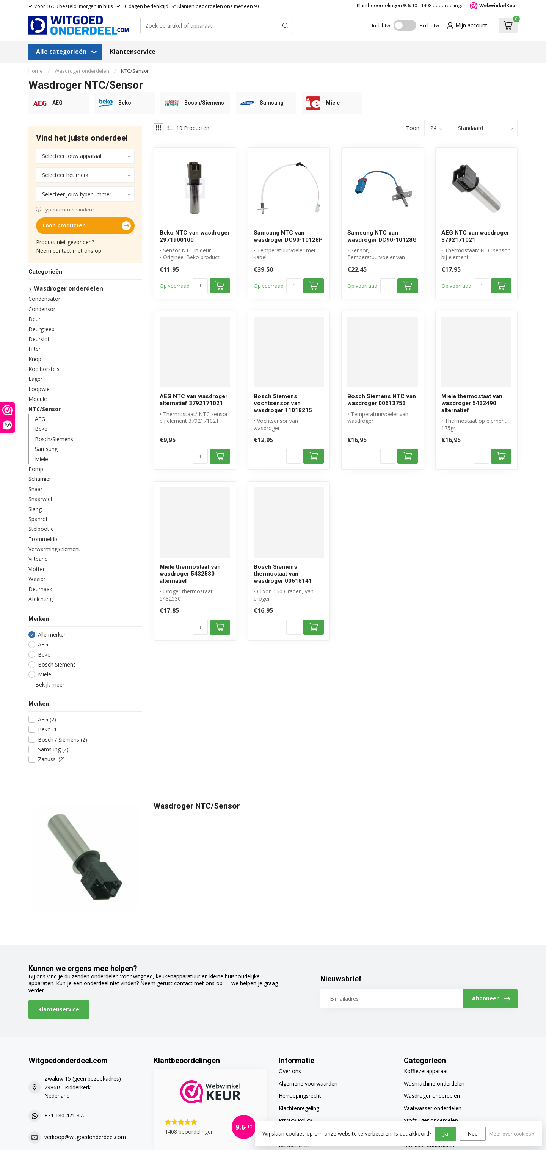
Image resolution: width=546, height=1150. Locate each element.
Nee (473, 1133)
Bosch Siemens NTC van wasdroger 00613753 (381, 400)
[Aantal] (200, 285)
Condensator (44, 298)
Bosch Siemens (57, 664)
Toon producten (86, 225)
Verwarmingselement (54, 548)
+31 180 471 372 (65, 1115)
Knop (34, 359)
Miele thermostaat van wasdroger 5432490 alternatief (471, 403)
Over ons (290, 1071)
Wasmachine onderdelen (434, 1083)
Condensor (41, 309)
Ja (445, 1133)
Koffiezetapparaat (426, 1071)
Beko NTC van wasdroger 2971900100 (195, 236)
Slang (35, 509)
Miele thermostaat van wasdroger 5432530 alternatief (190, 573)
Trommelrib (42, 539)
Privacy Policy (295, 1120)
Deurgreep (41, 329)
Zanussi (51, 759)
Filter (34, 348)
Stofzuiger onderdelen (431, 1120)
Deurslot (39, 339)
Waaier (37, 578)
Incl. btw (381, 25)
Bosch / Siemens (62, 739)
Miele (41, 459)
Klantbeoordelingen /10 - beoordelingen (437, 5)
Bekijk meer (46, 684)
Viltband (38, 558)
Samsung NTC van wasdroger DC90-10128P (288, 236)
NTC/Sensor (135, 70)
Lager (35, 378)
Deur (34, 318)
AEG (40, 418)
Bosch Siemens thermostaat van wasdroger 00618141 (283, 573)
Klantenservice (132, 52)
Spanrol (37, 519)
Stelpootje (41, 528)
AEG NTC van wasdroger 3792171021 (475, 236)
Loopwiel (39, 389)
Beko (41, 428)
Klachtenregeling (299, 1108)
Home (35, 70)
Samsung (46, 448)
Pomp (35, 469)
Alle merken (52, 634)
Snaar (35, 489)
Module (37, 398)
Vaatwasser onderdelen (432, 1108)
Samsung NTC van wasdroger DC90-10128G (382, 236)
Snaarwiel (40, 498)
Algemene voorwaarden (308, 1083)
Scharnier (39, 478)
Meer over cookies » (512, 1134)
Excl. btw (429, 25)
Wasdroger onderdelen (82, 70)
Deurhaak (40, 589)
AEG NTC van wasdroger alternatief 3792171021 (194, 400)
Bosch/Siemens (54, 439)
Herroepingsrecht (300, 1095)
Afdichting (40, 598)
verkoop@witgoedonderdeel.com (85, 1137)
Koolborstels (44, 368)
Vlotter (36, 569)
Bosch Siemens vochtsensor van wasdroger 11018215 (283, 403)
